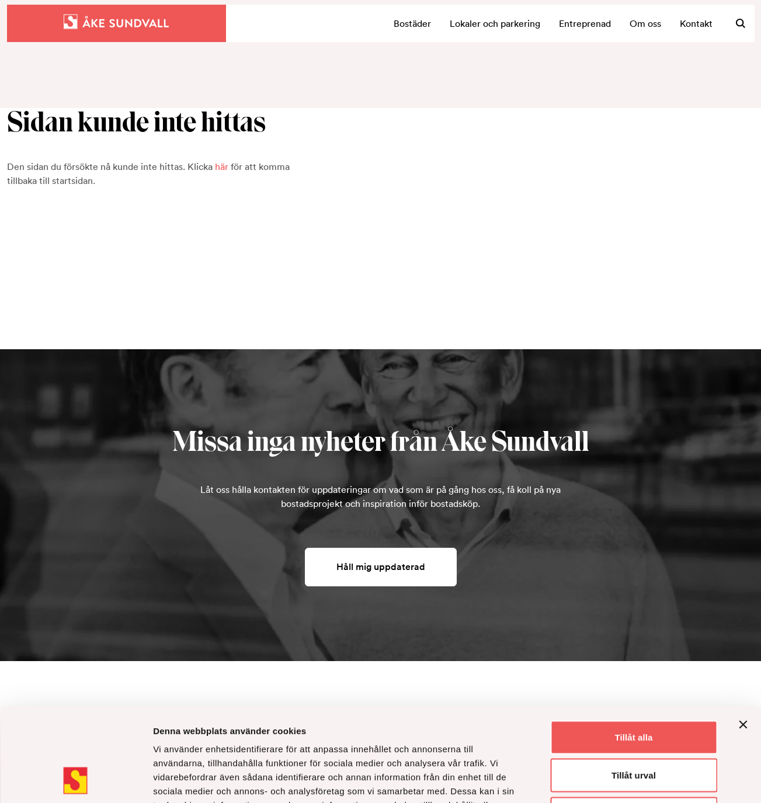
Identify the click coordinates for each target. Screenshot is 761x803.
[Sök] (741, 23)
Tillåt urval (633, 688)
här (221, 166)
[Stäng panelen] (743, 637)
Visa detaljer (635, 780)
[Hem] (116, 23)
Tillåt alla (633, 650)
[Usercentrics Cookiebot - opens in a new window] (76, 780)
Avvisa (634, 726)
